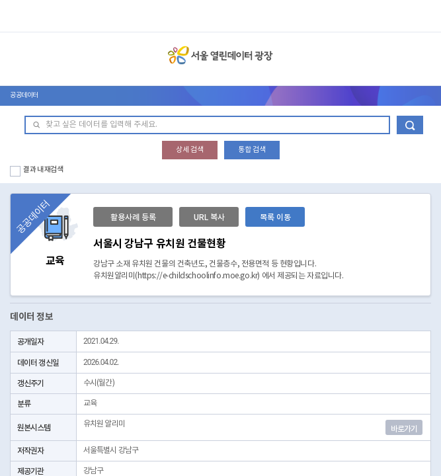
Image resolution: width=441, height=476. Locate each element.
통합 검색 (252, 149)
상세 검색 (190, 149)
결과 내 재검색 (43, 169)
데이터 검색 (410, 125)
